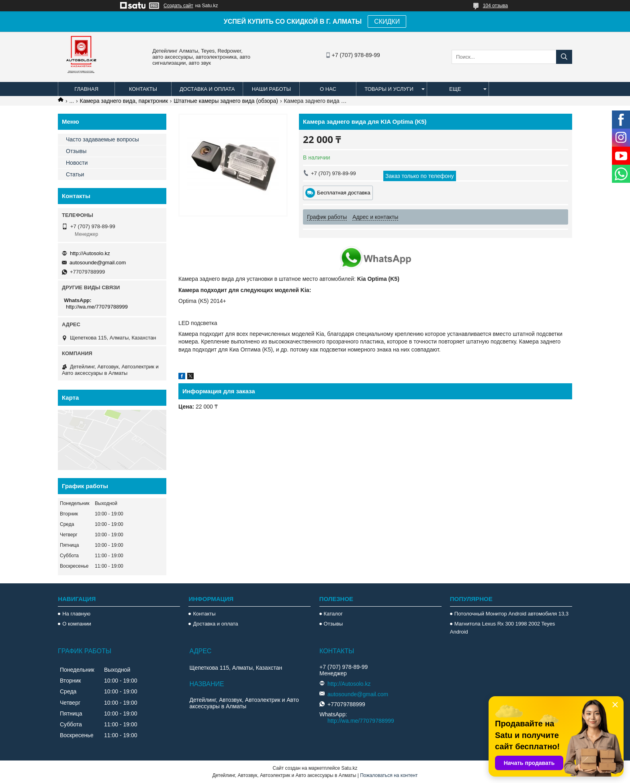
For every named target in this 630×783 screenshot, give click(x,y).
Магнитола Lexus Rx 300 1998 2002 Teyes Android (502, 628)
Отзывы (76, 151)
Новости (77, 162)
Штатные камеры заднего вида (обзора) (226, 101)
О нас (328, 89)
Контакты (143, 89)
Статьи (75, 174)
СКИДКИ (387, 21)
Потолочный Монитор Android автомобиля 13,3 (511, 614)
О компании (76, 624)
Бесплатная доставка (343, 193)
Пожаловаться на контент (388, 775)
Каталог (333, 614)
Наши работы (271, 89)
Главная (86, 89)
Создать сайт (178, 5)
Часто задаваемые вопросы (102, 139)
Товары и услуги (388, 89)
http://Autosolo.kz (90, 253)
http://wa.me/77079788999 (97, 307)
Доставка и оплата (207, 89)
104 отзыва (495, 5)
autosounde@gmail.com (98, 263)
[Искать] (564, 57)
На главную (76, 614)
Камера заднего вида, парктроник (124, 101)
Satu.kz (349, 768)
